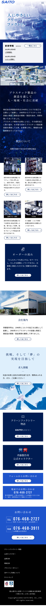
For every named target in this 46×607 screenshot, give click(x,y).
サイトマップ (8, 579)
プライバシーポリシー (11, 570)
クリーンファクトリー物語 (12, 551)
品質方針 (7, 560)
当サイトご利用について (12, 574)
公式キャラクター (10, 556)
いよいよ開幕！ (10, 59)
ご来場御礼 (8, 52)
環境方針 (7, 565)
